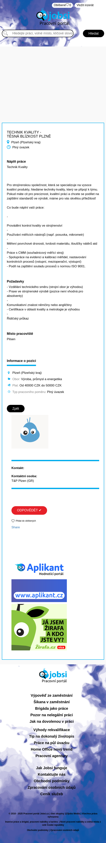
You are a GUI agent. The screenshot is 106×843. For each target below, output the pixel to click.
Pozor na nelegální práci (51, 715)
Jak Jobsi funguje (51, 768)
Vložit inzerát (85, 5)
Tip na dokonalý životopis (51, 736)
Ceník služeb (51, 794)
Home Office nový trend (52, 749)
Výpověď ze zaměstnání (52, 695)
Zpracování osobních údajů (52, 787)
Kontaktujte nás (51, 774)
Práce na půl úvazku (51, 743)
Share (15, 527)
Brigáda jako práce (51, 708)
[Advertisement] (53, 72)
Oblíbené (62, 5)
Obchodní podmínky (51, 781)
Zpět (15, 408)
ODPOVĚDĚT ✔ (29, 510)
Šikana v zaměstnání (52, 702)
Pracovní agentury (51, 756)
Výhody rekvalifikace (51, 730)
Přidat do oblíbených (26, 521)
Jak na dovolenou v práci (52, 721)
